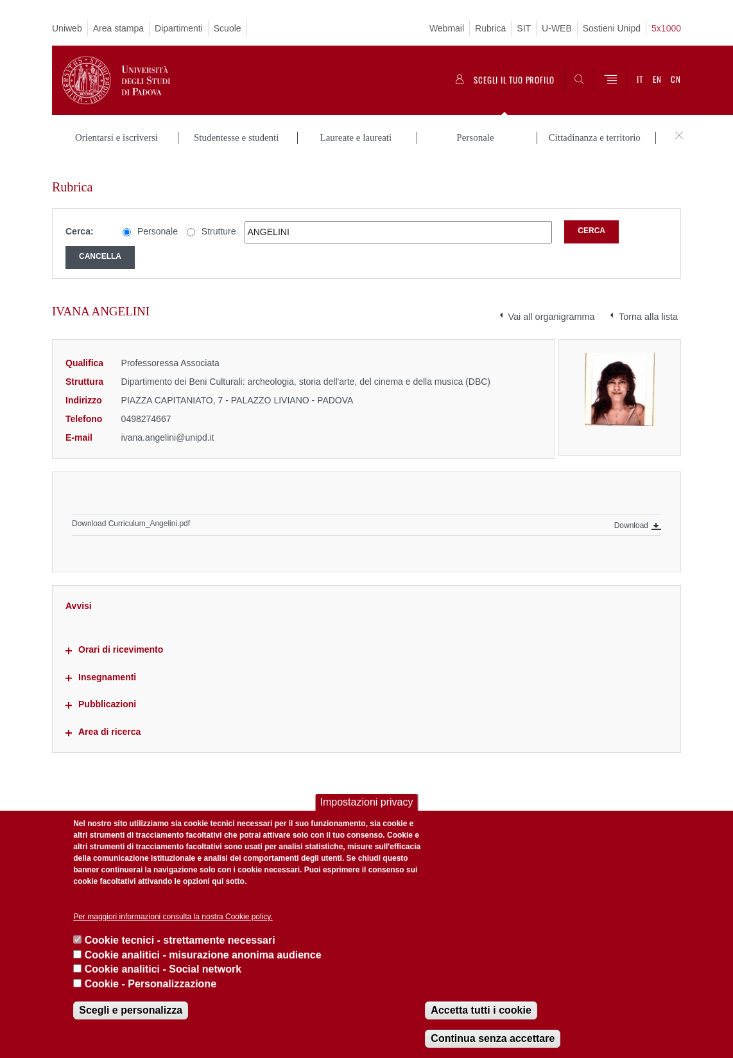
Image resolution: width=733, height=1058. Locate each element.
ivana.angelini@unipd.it (167, 424)
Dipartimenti (179, 28)
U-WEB (557, 28)
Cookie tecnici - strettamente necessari (180, 940)
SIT (524, 28)
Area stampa (118, 28)
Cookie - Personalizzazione (150, 983)
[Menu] (610, 80)
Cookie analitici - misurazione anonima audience (203, 954)
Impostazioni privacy (366, 802)
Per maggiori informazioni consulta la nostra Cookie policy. (173, 916)
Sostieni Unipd (612, 28)
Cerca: (79, 218)
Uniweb (67, 28)
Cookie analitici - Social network (163, 969)
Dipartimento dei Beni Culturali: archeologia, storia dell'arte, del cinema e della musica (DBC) (305, 369)
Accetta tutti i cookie (481, 1010)
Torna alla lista (648, 304)
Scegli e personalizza (130, 1010)
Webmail (446, 28)
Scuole (227, 28)
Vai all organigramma (551, 304)
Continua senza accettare (493, 1038)
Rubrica (490, 28)
